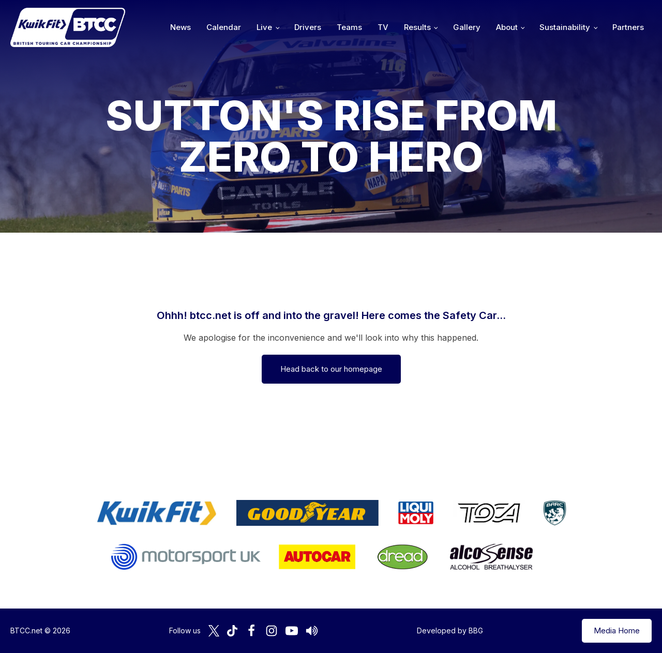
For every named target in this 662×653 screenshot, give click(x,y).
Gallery (466, 27)
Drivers (307, 27)
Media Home (617, 630)
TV (383, 27)
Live (264, 27)
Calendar (223, 27)
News (180, 27)
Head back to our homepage (331, 369)
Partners (628, 27)
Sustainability (564, 27)
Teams (349, 27)
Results (417, 27)
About (507, 27)
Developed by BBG (450, 630)
